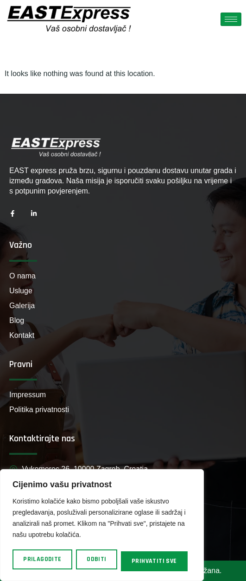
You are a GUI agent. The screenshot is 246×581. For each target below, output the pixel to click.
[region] (102, 525)
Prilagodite (42, 559)
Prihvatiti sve (154, 561)
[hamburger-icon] (231, 19)
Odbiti (96, 559)
